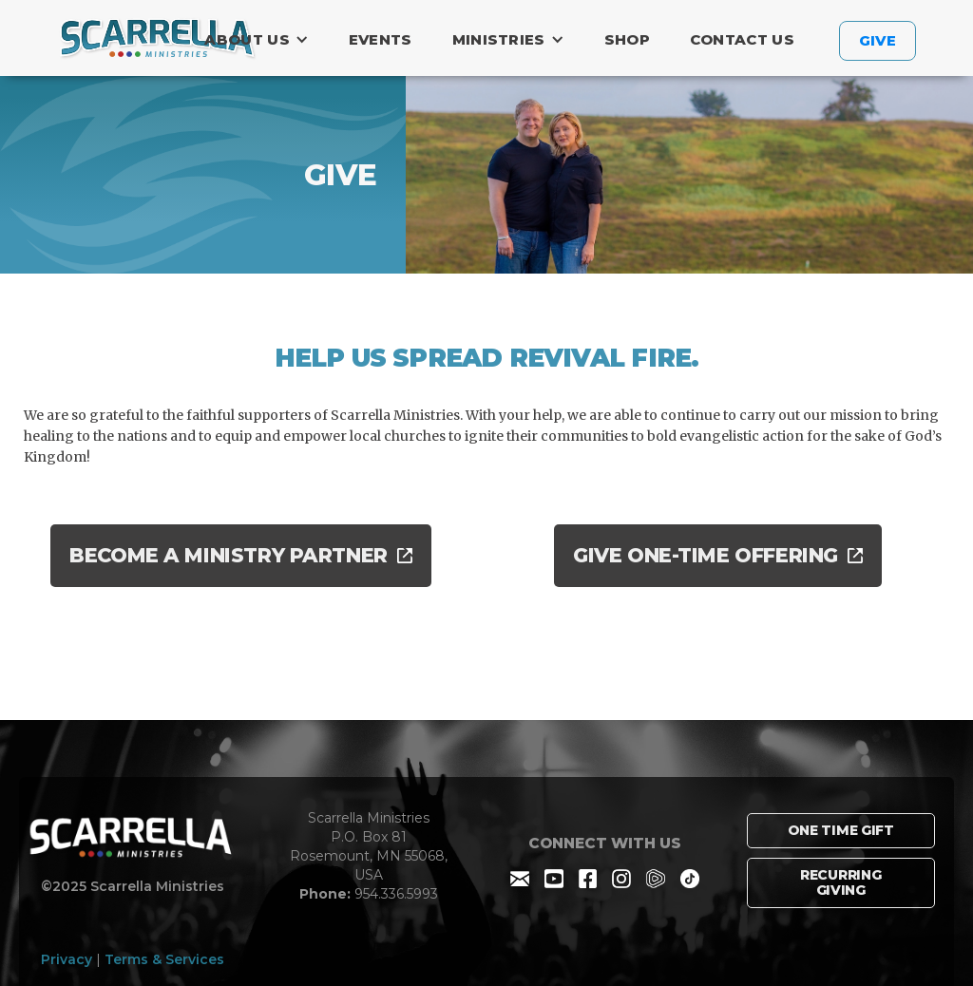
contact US (742, 39)
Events (380, 39)
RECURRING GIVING (840, 883)
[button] (261, 40)
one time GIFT (841, 830)
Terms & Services (164, 959)
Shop (627, 39)
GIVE (877, 40)
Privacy (66, 959)
